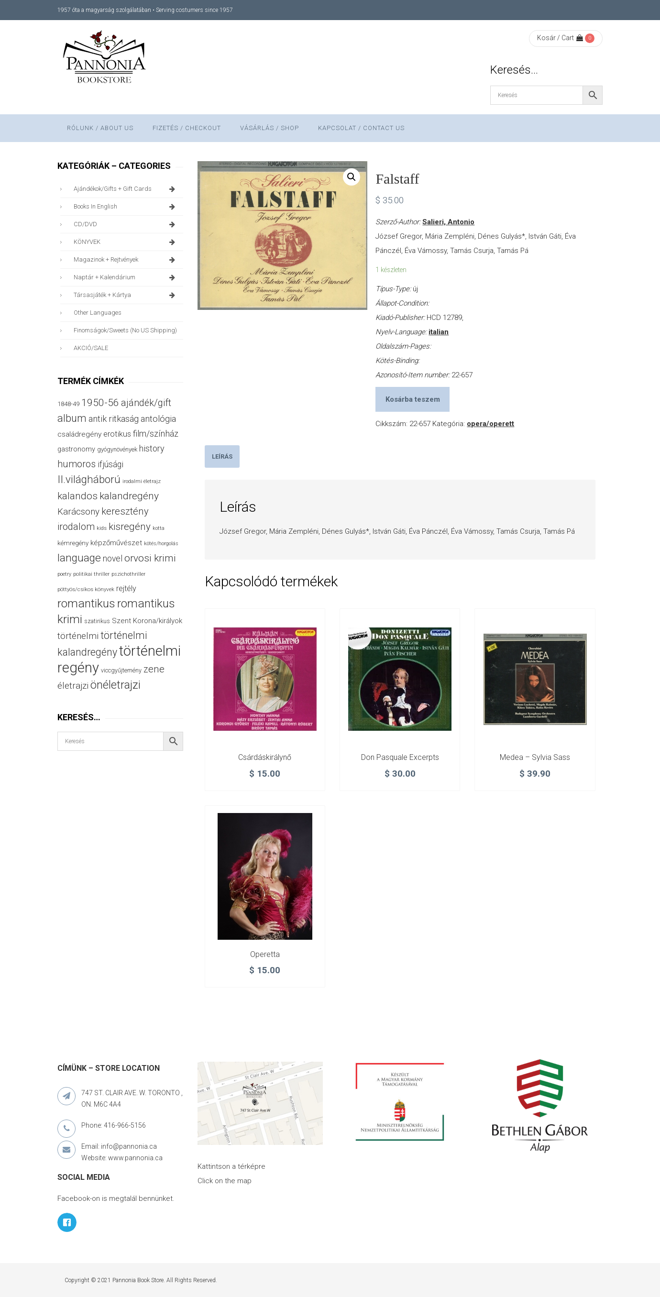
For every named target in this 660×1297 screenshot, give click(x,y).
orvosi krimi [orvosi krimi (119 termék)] (150, 558)
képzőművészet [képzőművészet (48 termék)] (116, 543)
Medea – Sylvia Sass (535, 757)
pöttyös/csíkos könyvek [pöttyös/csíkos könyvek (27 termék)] (85, 589)
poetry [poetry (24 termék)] (64, 574)
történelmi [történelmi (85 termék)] (78, 636)
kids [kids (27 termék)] (102, 528)
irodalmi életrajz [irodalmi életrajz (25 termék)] (141, 481)
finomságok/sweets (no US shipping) (125, 330)
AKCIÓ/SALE (91, 348)
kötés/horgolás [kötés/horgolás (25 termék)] (161, 543)
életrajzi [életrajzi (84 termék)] (72, 686)
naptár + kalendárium (126, 277)
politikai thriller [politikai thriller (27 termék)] (91, 574)
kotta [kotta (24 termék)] (159, 528)
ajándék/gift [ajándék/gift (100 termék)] (146, 402)
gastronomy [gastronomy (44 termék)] (76, 449)
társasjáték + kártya (126, 295)
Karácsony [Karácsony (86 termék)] (78, 511)
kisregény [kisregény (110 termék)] (130, 526)
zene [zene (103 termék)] (154, 669)
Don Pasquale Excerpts (400, 757)
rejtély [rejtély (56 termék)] (126, 588)
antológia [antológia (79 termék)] (158, 419)
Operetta (265, 954)
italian (439, 332)
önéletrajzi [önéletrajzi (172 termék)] (115, 685)
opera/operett (490, 423)
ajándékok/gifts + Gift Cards (126, 189)
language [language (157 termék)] (79, 557)
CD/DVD (126, 224)
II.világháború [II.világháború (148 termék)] (89, 479)
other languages (97, 312)
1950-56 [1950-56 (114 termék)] (100, 402)
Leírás (222, 456)
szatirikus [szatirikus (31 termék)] (97, 621)
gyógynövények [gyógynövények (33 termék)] (117, 449)
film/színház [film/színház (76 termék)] (155, 434)
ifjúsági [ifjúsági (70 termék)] (110, 464)
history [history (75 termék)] (152, 448)
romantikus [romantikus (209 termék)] (86, 603)
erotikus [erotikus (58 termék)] (117, 434)
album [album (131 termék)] (72, 418)
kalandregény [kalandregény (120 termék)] (129, 496)
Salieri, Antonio (448, 222)
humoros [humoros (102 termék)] (76, 464)
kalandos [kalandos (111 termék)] (77, 496)
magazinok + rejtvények (126, 260)
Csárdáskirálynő (264, 757)
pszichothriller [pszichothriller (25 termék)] (128, 574)
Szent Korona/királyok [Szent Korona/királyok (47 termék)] (147, 620)
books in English (126, 206)
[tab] (222, 456)
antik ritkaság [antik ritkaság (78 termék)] (113, 419)
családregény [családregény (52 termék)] (79, 434)
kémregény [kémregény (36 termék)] (72, 543)
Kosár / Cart (560, 38)
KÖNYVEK (126, 242)
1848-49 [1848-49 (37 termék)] (68, 403)
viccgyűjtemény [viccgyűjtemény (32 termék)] (121, 670)
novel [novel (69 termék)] (112, 558)
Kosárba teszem (412, 399)
